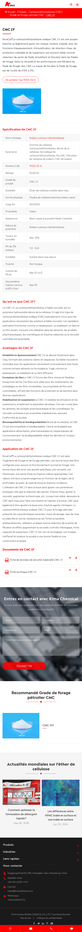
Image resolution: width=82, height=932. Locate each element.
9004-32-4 (35, 167)
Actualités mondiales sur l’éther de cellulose (41, 768)
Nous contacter (12, 865)
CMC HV (48, 723)
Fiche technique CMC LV (20, 572)
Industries (9, 851)
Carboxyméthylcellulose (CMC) (45, 11)
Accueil (11, 11)
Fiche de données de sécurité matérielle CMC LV (34, 560)
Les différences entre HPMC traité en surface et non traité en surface (60, 813)
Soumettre (24, 664)
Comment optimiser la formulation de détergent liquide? (21, 812)
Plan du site (25, 917)
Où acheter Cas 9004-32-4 (20, 79)
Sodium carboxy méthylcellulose (46, 139)
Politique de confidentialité (49, 917)
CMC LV (50, 14)
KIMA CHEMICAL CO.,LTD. (39, 914)
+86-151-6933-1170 (18, 881)
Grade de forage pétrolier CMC (27, 14)
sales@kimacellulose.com (20, 890)
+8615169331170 (16, 899)
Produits (21, 11)
